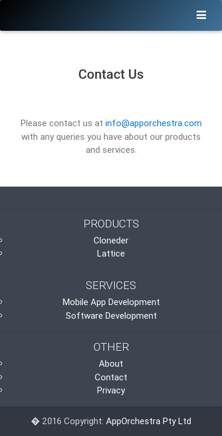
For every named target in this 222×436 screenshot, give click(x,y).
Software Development (111, 315)
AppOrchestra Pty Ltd (148, 421)
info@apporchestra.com (153, 123)
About (111, 363)
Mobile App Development (111, 301)
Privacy (111, 390)
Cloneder (111, 240)
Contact (111, 377)
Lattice (111, 253)
